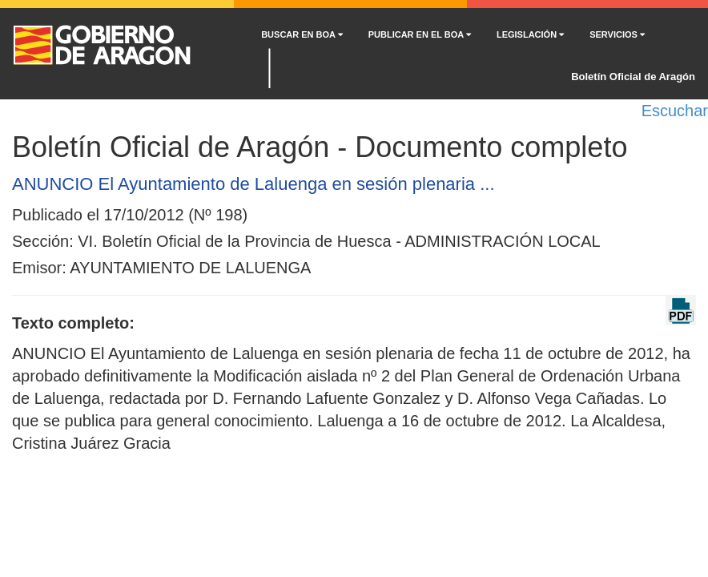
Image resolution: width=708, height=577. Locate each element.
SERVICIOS (617, 34)
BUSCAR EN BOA (302, 34)
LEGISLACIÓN (530, 34)
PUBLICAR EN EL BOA (419, 34)
